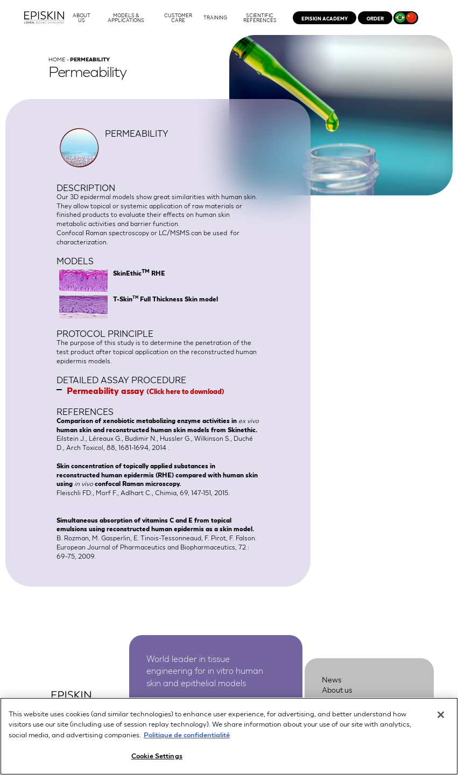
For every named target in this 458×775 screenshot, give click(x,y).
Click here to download (185, 391)
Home (56, 58)
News (332, 679)
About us (337, 689)
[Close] (441, 716)
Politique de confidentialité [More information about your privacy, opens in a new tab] (187, 736)
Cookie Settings (156, 757)
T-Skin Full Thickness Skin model (165, 298)
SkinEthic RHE (139, 273)
